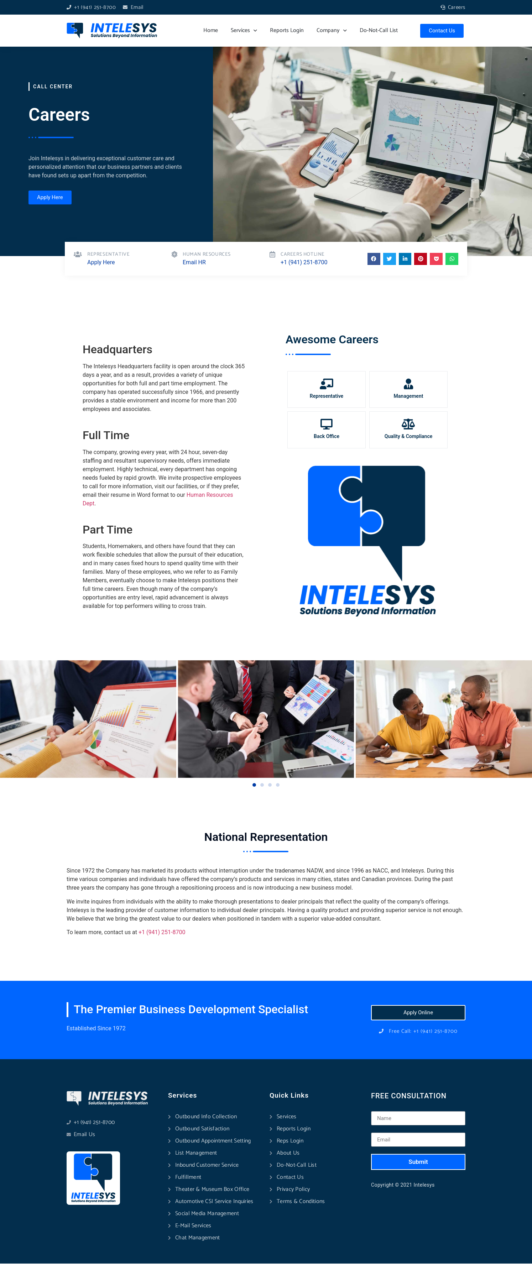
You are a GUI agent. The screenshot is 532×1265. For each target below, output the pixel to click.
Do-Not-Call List (379, 30)
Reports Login (287, 30)
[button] (373, 260)
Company (332, 30)
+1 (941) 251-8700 (162, 933)
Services (244, 30)
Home (210, 30)
